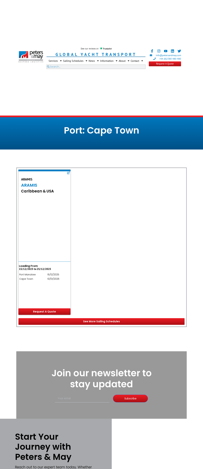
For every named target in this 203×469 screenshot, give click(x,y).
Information (109, 61)
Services (55, 61)
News (94, 61)
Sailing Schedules (75, 61)
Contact (137, 61)
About (124, 61)
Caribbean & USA (37, 191)
